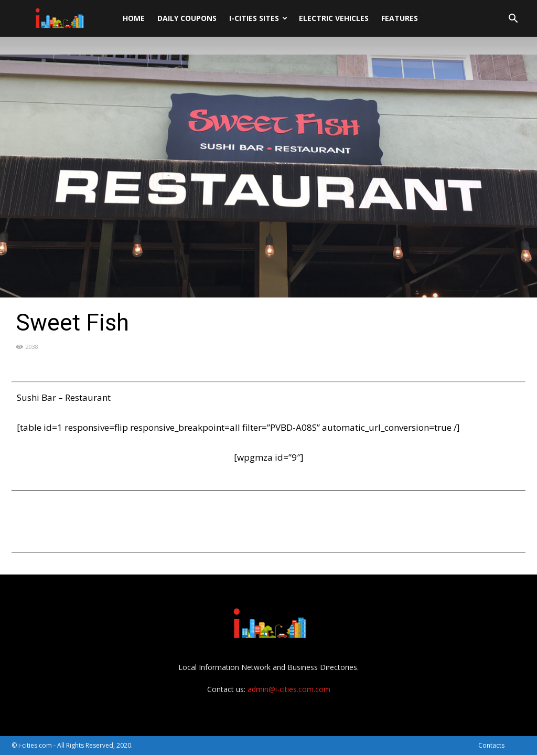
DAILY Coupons (187, 18)
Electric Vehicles (334, 18)
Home (134, 18)
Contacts (491, 745)
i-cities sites (258, 18)
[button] (512, 20)
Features (399, 18)
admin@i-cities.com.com (289, 689)
